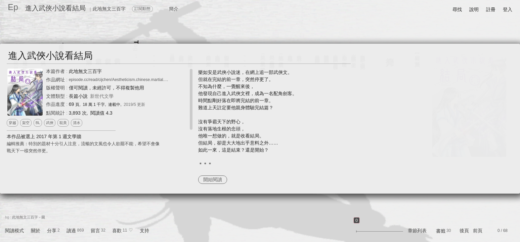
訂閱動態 (142, 8)
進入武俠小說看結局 (55, 8)
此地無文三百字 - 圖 (28, 217)
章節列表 (417, 230)
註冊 (490, 9)
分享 (51, 230)
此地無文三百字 (85, 71)
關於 (35, 230)
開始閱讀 (212, 179)
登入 (507, 9)
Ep (13, 7)
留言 (95, 230)
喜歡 (117, 230)
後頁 (464, 230)
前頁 (477, 230)
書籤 (440, 231)
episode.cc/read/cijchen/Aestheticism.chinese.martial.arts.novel (125, 79)
